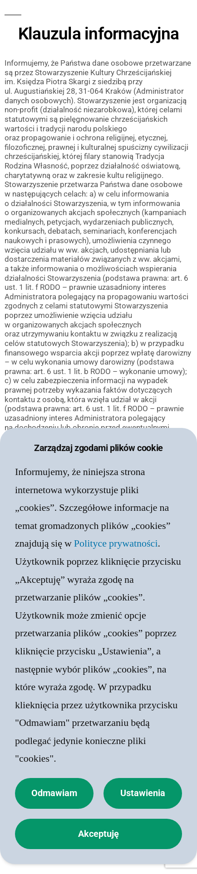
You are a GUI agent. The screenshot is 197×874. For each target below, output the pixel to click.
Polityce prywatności (116, 543)
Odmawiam (54, 793)
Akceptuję (98, 834)
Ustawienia (142, 793)
